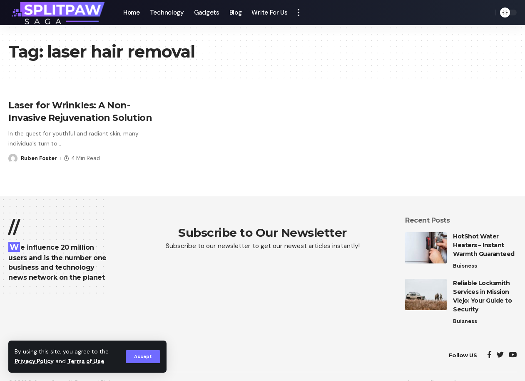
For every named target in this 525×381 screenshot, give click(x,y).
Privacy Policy (35, 361)
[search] (487, 12)
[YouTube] (513, 355)
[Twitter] (500, 355)
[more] (298, 12)
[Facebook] (489, 355)
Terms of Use (88, 361)
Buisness (465, 265)
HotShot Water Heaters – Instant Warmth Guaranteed (484, 245)
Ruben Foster (39, 157)
